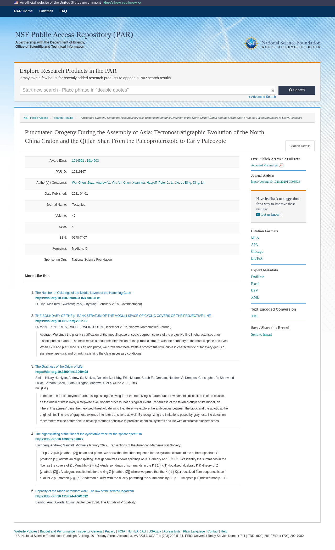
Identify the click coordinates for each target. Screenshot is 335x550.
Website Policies (25, 531)
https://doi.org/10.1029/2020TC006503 (276, 181)
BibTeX (257, 258)
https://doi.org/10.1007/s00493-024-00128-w (68, 298)
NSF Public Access (36, 117)
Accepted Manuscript (267, 165)
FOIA (121, 531)
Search (297, 90)
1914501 (78, 160)
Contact (46, 11)
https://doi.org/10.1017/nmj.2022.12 (62, 321)
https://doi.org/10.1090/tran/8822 (60, 439)
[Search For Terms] (148, 90)
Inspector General (89, 531)
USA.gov (155, 531)
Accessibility (171, 531)
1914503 (93, 160)
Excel (255, 284)
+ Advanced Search (262, 97)
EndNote (257, 277)
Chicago (257, 252)
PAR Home (23, 11)
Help (224, 531)
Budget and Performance (57, 531)
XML (255, 297)
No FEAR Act (136, 531)
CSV (254, 291)
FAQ (63, 11)
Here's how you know (122, 2)
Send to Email (261, 334)
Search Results (63, 117)
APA (254, 245)
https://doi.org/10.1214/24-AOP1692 (62, 496)
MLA (255, 238)
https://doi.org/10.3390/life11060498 (62, 372)
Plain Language (194, 531)
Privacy (110, 531)
